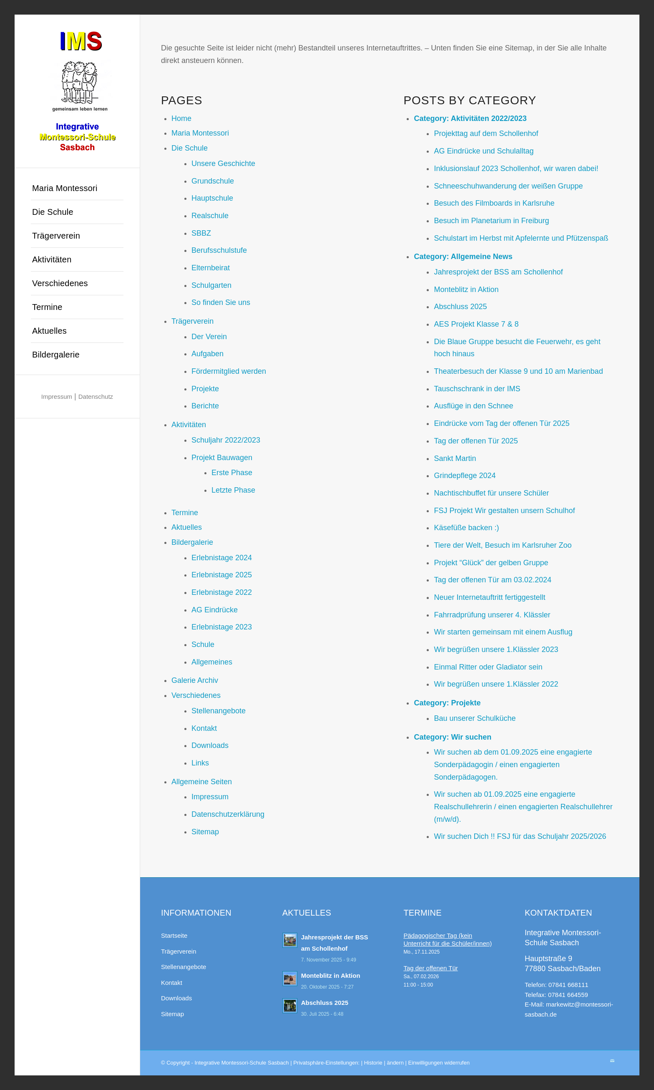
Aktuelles (186, 527)
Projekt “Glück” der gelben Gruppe (491, 563)
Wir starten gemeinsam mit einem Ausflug (503, 632)
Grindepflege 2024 (465, 475)
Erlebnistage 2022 (221, 592)
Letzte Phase (233, 490)
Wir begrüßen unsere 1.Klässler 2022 (496, 684)
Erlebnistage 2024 (221, 558)
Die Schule (189, 148)
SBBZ (201, 233)
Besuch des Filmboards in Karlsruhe (494, 203)
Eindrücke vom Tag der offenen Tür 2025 (501, 423)
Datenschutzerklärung (227, 814)
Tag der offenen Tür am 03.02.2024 (492, 580)
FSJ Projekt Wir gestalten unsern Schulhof (504, 510)
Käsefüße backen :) (466, 528)
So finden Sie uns (220, 302)
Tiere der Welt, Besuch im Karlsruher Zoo (502, 545)
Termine (184, 512)
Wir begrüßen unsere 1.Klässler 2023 (496, 649)
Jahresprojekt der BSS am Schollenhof (498, 272)
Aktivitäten (188, 424)
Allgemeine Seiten (201, 782)
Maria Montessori (200, 133)
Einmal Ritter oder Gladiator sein (488, 667)
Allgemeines (211, 662)
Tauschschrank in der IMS (477, 389)
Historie (373, 1063)
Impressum (56, 396)
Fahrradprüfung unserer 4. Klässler (492, 615)
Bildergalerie (192, 542)
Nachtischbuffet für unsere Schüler (491, 493)
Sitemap (205, 832)
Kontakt (204, 728)
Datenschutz (95, 396)
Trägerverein (192, 321)
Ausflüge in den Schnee (473, 406)
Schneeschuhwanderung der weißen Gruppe (508, 186)
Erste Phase (231, 472)
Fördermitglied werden (228, 371)
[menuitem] (77, 188)
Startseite (174, 935)
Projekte (205, 389)
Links (200, 763)
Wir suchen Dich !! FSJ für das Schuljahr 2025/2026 (520, 836)
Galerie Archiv (194, 680)
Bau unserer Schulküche (475, 718)
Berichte (205, 406)
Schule (202, 644)
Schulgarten (211, 285)
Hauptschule (212, 198)
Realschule (210, 215)
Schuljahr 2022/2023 (225, 440)
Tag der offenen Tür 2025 (476, 441)
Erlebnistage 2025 (221, 575)
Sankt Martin (455, 458)
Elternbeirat (210, 268)
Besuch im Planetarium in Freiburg (491, 220)
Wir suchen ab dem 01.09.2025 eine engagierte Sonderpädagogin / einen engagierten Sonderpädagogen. (513, 764)
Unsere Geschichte (223, 163)
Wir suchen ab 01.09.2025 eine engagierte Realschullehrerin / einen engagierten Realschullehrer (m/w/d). (523, 806)
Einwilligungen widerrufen (439, 1063)
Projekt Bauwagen (221, 457)
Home (181, 118)
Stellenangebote (218, 711)
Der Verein (209, 336)
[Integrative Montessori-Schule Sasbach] (77, 91)
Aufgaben (207, 354)
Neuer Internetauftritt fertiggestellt (489, 597)
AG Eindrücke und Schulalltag (483, 151)
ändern (395, 1063)
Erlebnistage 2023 (221, 627)
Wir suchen (471, 737)
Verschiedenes (196, 695)
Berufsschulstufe (219, 250)
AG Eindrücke (214, 610)
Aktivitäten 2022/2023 (489, 118)
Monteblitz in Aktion (466, 289)
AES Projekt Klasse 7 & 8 (476, 324)
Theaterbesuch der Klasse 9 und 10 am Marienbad (518, 371)
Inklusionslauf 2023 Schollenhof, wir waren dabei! (516, 168)
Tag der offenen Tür (430, 968)
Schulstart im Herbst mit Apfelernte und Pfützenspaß (521, 238)
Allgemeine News (482, 256)
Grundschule (212, 181)
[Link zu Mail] (612, 1061)
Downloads (210, 745)
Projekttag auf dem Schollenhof (486, 133)
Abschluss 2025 (460, 306)
